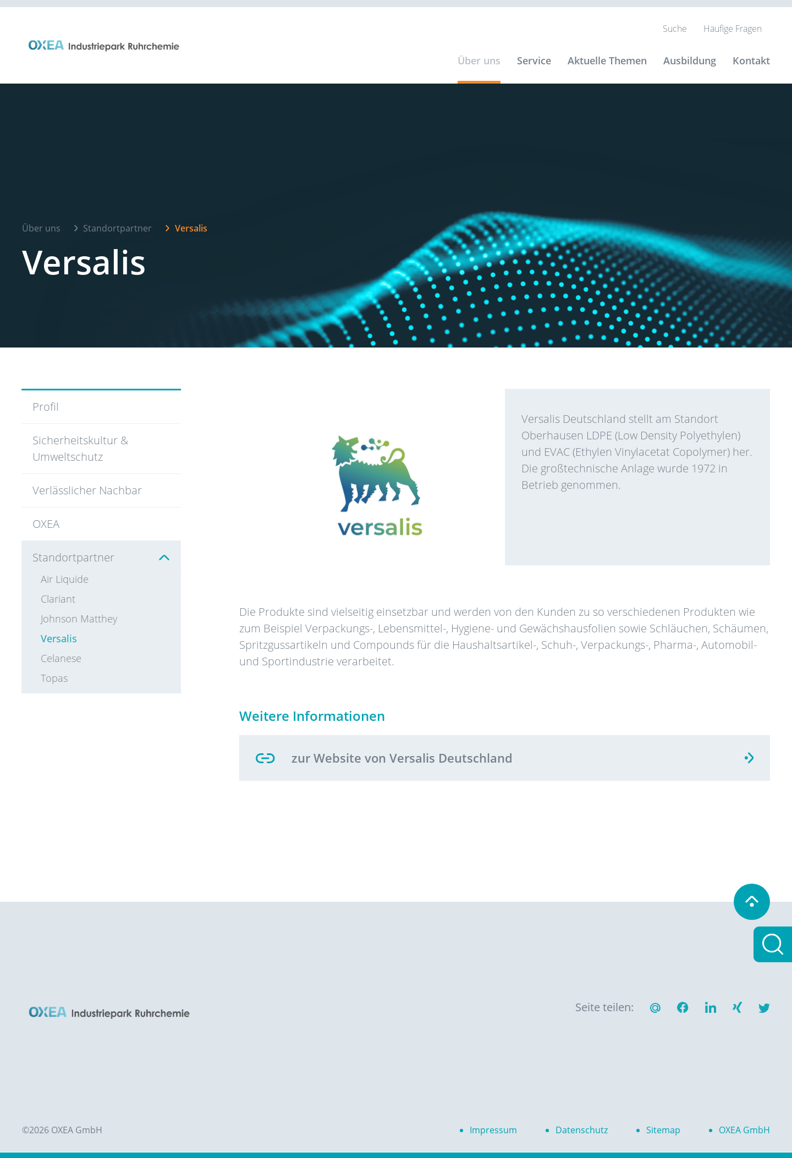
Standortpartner (117, 225)
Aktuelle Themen (607, 61)
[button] (682, 1009)
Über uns (479, 61)
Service (534, 61)
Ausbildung (689, 61)
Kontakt (751, 61)
